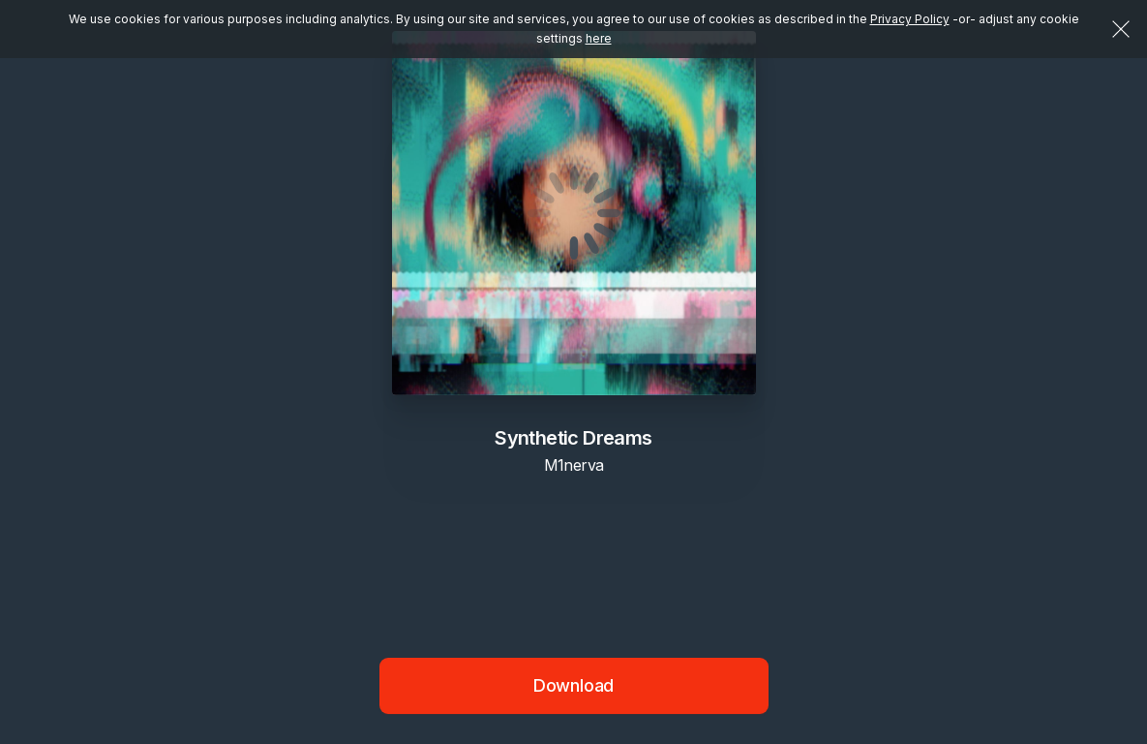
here (599, 38)
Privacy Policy (910, 19)
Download (574, 685)
